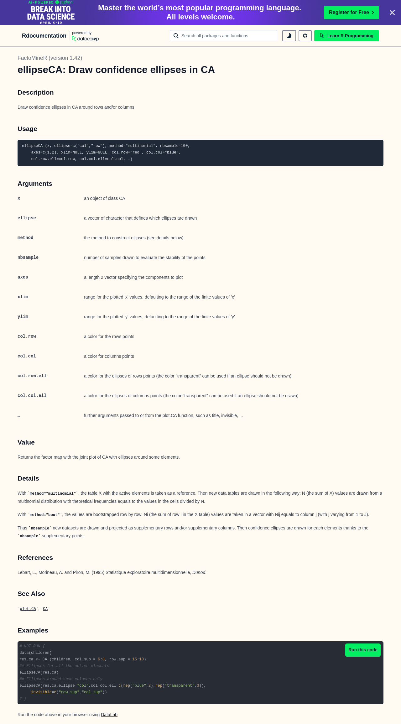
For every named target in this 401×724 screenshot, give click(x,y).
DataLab (109, 714)
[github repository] (305, 35)
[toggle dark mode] (289, 35)
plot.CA (28, 609)
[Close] (392, 12)
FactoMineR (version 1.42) (50, 58)
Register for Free (351, 12)
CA (45, 609)
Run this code (363, 649)
